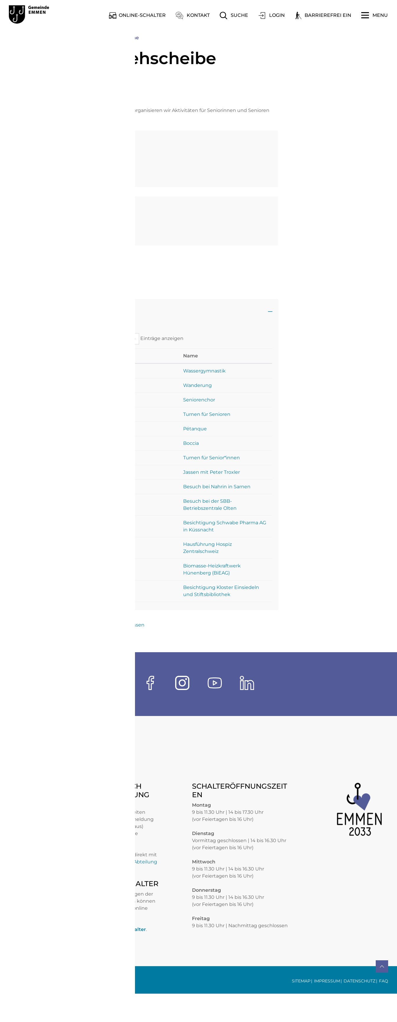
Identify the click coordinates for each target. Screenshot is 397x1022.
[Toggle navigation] (374, 15)
